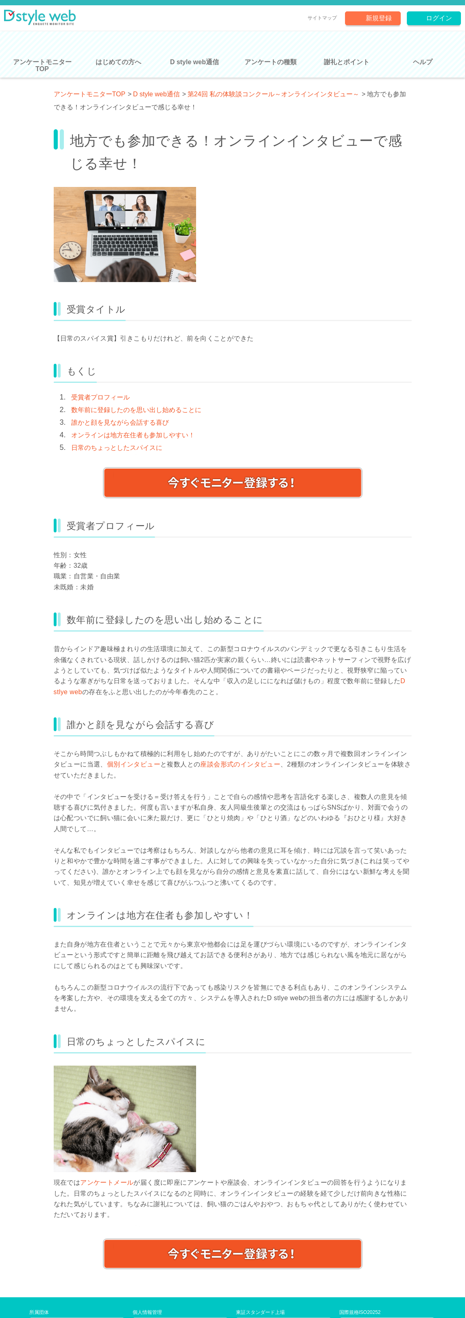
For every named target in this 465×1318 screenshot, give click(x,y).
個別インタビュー (133, 764)
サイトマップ (322, 18)
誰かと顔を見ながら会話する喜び (120, 422)
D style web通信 (156, 94)
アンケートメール (106, 1182)
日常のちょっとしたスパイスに (116, 447)
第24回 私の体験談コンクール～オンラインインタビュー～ (273, 94)
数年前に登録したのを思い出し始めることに (136, 409)
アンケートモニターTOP (90, 94)
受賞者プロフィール (100, 397)
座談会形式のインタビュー (240, 764)
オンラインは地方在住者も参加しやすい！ (133, 435)
